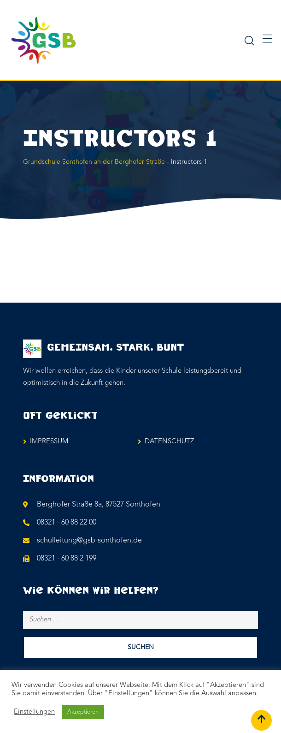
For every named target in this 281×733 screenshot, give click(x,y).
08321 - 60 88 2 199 (66, 558)
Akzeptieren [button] (83, 712)
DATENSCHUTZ (169, 441)
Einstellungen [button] (34, 712)
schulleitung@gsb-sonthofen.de (89, 540)
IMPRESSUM (49, 441)
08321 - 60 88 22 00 (66, 522)
